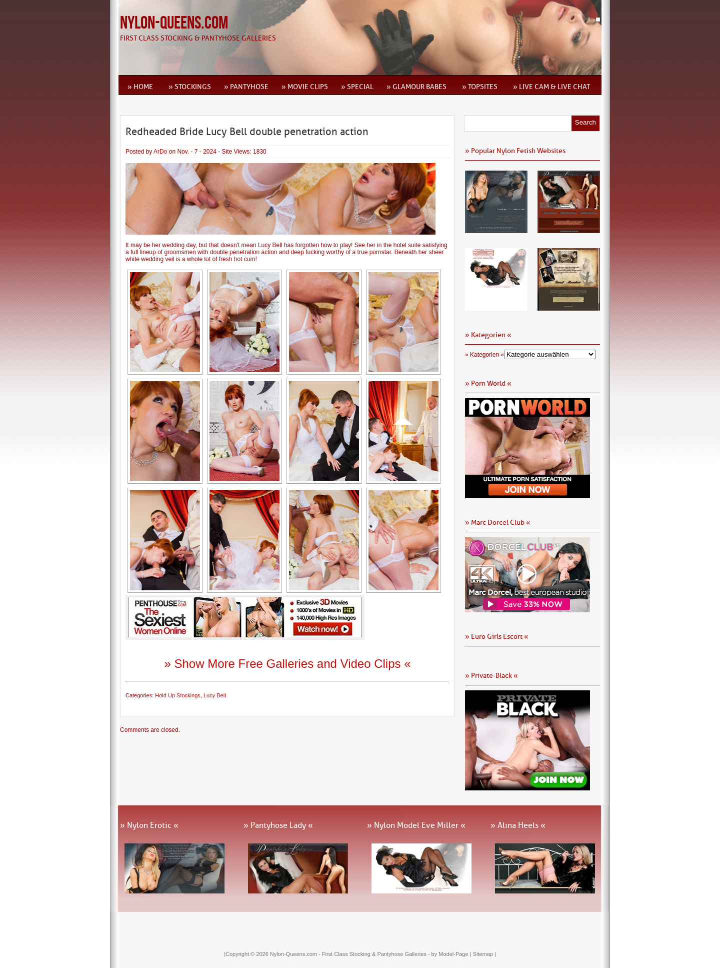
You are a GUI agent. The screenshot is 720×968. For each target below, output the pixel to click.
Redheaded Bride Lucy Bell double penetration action (247, 132)
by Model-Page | (452, 954)
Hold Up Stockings (177, 695)
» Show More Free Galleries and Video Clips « (287, 663)
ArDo (160, 151)
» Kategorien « (484, 354)
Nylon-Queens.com (174, 23)
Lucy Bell (215, 695)
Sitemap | (484, 954)
